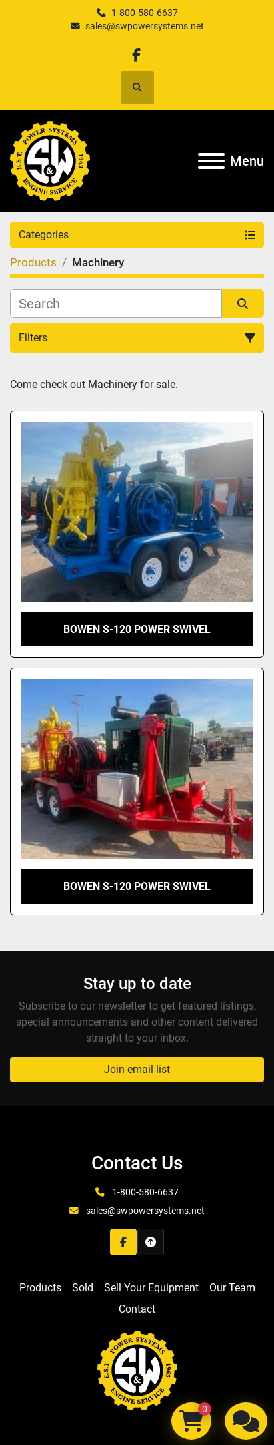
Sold (82, 1287)
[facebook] (136, 55)
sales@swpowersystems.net (144, 26)
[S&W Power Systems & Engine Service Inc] (137, 1369)
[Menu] (211, 161)
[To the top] (150, 1242)
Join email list (137, 1069)
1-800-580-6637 (144, 12)
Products (40, 1287)
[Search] (116, 303)
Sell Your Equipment (151, 1287)
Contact (137, 1309)
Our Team (232, 1287)
